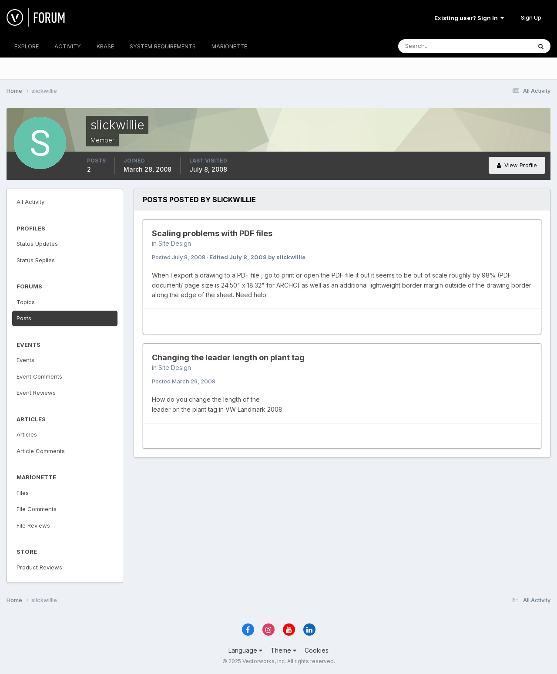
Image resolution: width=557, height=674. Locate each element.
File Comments (37, 508)
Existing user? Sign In (469, 17)
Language (245, 650)
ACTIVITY (67, 46)
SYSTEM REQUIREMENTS (163, 46)
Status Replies (36, 260)
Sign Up (531, 17)
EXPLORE (26, 46)
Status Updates (37, 243)
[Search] (436, 46)
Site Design (174, 243)
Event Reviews (36, 392)
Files (23, 492)
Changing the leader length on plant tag (228, 357)
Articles (27, 434)
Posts (24, 318)
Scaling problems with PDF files (212, 233)
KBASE (105, 46)
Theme (283, 650)
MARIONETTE (229, 46)
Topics (26, 301)
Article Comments (41, 450)
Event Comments (39, 376)
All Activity (30, 201)
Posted (178, 257)
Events (25, 359)
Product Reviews (39, 567)
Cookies (317, 650)
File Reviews (33, 525)
